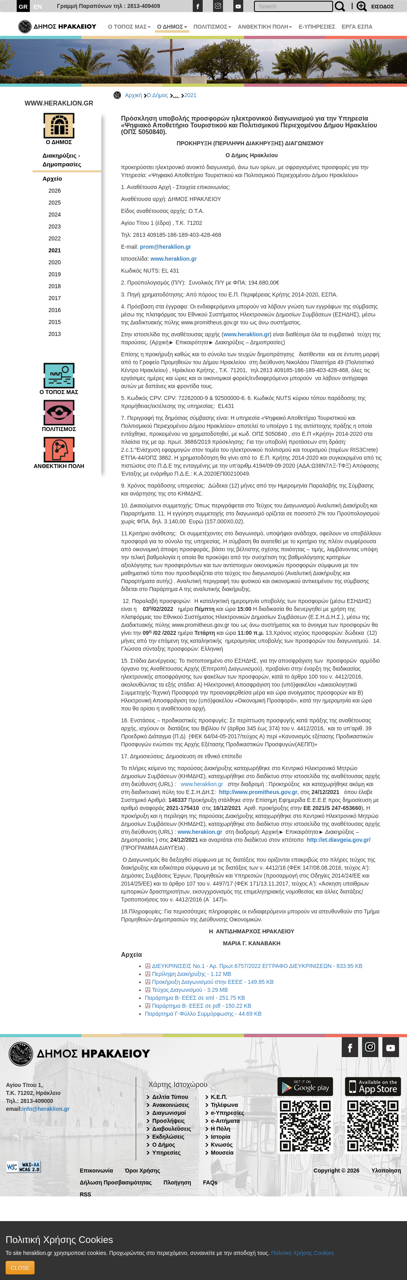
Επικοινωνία (96, 1170)
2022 (54, 238)
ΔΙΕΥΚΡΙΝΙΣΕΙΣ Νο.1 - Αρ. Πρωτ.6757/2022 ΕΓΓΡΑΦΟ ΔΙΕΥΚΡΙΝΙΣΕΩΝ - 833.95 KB (257, 966)
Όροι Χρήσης (142, 1170)
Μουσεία (222, 1152)
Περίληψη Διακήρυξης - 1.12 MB (191, 974)
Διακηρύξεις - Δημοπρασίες (62, 159)
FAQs (210, 1181)
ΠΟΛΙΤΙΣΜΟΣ (213, 26)
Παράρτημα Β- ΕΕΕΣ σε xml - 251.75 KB (195, 998)
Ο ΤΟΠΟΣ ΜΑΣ (129, 26)
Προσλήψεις (168, 1121)
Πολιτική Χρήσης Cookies (302, 1253)
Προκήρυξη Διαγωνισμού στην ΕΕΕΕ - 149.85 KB (213, 982)
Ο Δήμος (157, 95)
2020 (54, 262)
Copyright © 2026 (336, 1170)
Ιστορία (221, 1137)
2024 (54, 214)
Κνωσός (222, 1144)
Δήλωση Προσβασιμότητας (116, 1181)
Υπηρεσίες (166, 1152)
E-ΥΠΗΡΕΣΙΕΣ (316, 26)
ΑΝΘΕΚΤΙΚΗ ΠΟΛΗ (265, 26)
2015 (54, 322)
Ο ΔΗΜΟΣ (172, 26)
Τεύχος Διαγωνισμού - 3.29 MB (190, 990)
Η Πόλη (221, 1129)
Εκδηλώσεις (168, 1137)
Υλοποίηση (386, 1170)
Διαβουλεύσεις (171, 1129)
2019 (54, 274)
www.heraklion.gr (202, 784)
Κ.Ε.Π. (219, 1097)
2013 (54, 334)
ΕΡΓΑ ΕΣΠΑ (357, 26)
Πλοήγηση (177, 1181)
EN (38, 6)
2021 (190, 95)
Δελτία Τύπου (170, 1097)
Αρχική (133, 95)
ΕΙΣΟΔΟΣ (382, 7)
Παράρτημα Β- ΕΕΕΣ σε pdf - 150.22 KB (202, 1006)
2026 (54, 190)
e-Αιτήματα (225, 1121)
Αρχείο (52, 178)
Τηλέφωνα (224, 1105)
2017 (54, 298)
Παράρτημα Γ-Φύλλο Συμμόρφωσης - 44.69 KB (203, 1014)
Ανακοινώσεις (170, 1105)
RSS (85, 1193)
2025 (54, 202)
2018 (54, 286)
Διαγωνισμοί (169, 1113)
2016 (54, 310)
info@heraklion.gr (45, 1109)
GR (23, 6)
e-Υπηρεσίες (227, 1113)
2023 (54, 226)
